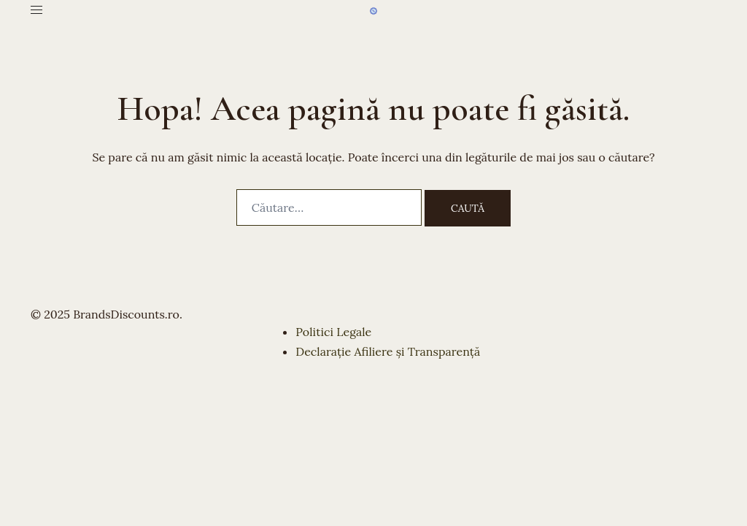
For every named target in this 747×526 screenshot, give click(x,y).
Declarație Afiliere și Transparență (387, 351)
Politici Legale (333, 331)
